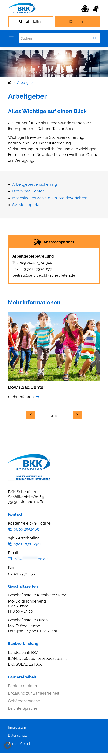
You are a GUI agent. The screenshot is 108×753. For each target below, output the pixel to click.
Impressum (17, 727)
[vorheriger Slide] (30, 415)
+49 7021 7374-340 (36, 262)
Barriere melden (22, 686)
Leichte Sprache (22, 708)
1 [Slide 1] (52, 416)
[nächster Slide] (77, 415)
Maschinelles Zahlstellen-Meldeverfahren (49, 198)
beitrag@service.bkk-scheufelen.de (43, 275)
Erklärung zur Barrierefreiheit (33, 693)
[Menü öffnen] (11, 38)
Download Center (28, 191)
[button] (7, 745)
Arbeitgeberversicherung (34, 184)
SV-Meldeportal (26, 204)
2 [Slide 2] (56, 416)
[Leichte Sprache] (85, 9)
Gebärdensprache (24, 701)
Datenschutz (17, 735)
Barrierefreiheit (19, 744)
